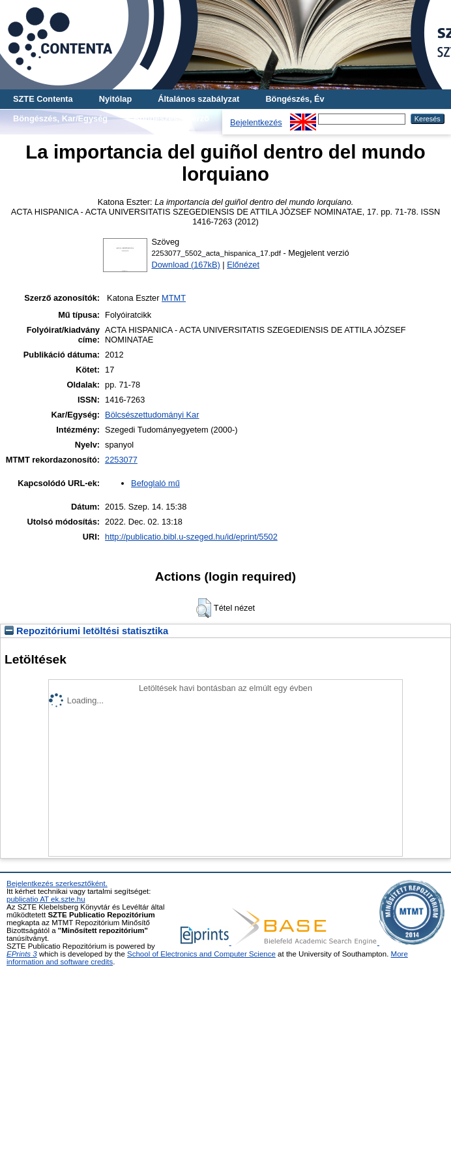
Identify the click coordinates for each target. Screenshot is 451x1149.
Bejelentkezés (256, 122)
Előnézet (243, 264)
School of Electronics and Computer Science (201, 954)
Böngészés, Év (294, 99)
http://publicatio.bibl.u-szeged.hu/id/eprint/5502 (191, 537)
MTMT (174, 298)
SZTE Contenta (43, 99)
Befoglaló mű (155, 483)
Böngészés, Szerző (171, 118)
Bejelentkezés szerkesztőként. (57, 883)
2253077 (121, 460)
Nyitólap (115, 99)
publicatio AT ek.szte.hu (46, 899)
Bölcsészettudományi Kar (152, 415)
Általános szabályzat (198, 99)
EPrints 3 (22, 954)
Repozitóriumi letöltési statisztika (86, 631)
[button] (203, 608)
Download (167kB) (185, 264)
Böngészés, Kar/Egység (60, 118)
